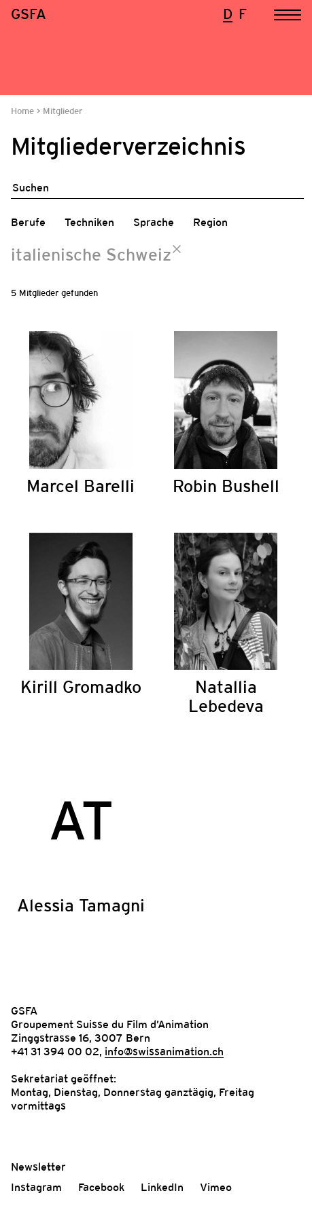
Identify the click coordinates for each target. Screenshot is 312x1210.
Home (24, 111)
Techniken (89, 222)
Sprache (153, 222)
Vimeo (216, 1187)
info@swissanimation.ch (164, 1051)
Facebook (101, 1187)
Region (210, 222)
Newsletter (38, 1166)
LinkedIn (162, 1187)
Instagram (36, 1187)
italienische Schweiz (91, 254)
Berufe (28, 222)
